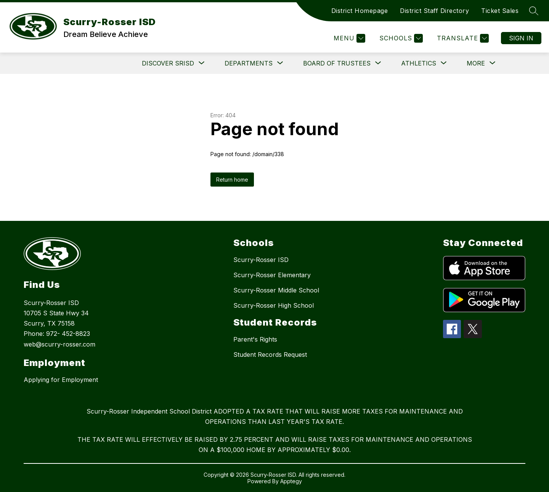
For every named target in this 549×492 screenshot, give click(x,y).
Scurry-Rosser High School (273, 305)
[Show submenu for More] (476, 63)
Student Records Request (270, 354)
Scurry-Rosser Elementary (272, 275)
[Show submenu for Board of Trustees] (337, 63)
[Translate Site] (462, 38)
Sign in (521, 38)
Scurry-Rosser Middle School (276, 290)
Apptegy (291, 481)
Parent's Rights (255, 339)
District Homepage (359, 10)
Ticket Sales (499, 10)
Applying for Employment (61, 379)
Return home (232, 179)
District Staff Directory (434, 10)
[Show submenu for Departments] (249, 63)
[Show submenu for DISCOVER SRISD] (168, 63)
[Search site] (533, 10)
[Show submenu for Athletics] (418, 63)
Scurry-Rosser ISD (261, 260)
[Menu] (348, 38)
